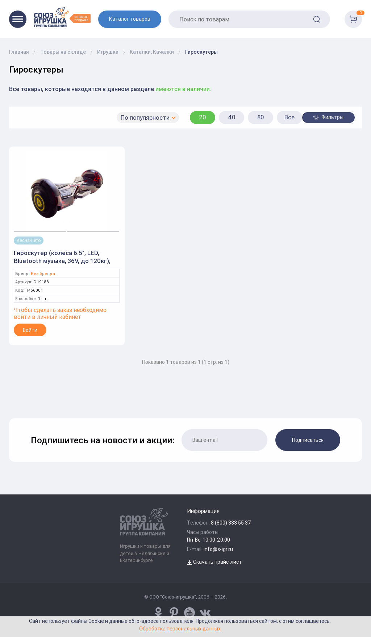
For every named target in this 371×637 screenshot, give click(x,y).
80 (260, 117)
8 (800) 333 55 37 (231, 523)
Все (289, 117)
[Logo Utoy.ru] (62, 17)
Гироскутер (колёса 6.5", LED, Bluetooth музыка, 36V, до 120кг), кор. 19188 (62, 261)
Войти (30, 330)
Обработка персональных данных (180, 628)
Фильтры (328, 117)
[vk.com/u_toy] (205, 612)
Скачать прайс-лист (214, 562)
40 (231, 117)
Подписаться (308, 440)
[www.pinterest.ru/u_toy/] (158, 612)
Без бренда (43, 273)
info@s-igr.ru (218, 549)
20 (202, 117)
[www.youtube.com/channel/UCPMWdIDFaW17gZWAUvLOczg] (189, 612)
